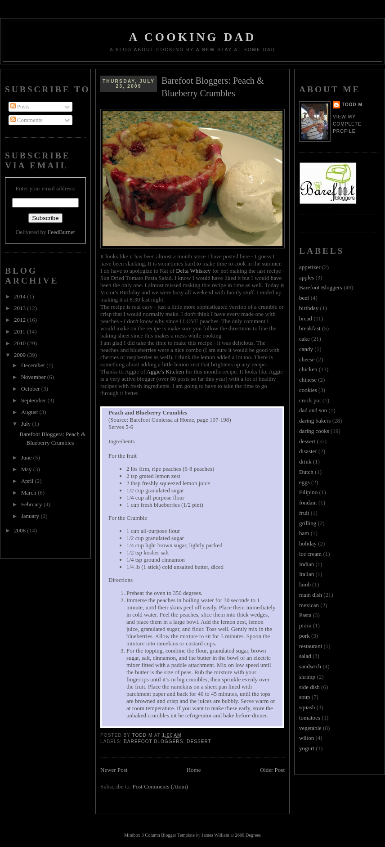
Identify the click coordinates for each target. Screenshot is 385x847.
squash (307, 707)
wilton (306, 737)
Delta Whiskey (193, 270)
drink (305, 461)
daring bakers (315, 420)
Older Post (272, 769)
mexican (309, 605)
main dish (310, 594)
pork (304, 635)
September (34, 400)
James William (215, 835)
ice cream (310, 553)
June (27, 457)
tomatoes (309, 717)
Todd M (352, 104)
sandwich (310, 666)
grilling (307, 523)
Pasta (305, 615)
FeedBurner (61, 232)
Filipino (308, 492)
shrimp (307, 676)
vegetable (310, 728)
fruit (304, 512)
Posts (20, 106)
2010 (20, 343)
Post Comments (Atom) (160, 786)
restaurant (310, 646)
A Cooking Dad (192, 37)
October (31, 388)
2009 (20, 354)
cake (304, 338)
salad (305, 656)
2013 (20, 308)
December (34, 365)
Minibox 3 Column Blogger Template (159, 835)
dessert (199, 741)
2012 (20, 319)
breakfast (310, 328)
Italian (306, 574)
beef (304, 297)
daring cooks (314, 431)
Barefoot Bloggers (153, 741)
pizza (305, 625)
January (31, 516)
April (28, 481)
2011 (20, 331)
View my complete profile (347, 124)
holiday (308, 543)
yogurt (306, 748)
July (26, 423)
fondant (308, 502)
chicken (308, 369)
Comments (26, 120)
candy (306, 349)
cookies (308, 390)
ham (304, 533)
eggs (304, 482)
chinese (308, 379)
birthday (308, 308)
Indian (306, 564)
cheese (307, 359)
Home (194, 769)
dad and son (313, 410)
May (27, 469)
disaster (308, 451)
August (30, 412)
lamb (305, 584)
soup (304, 697)
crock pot (310, 400)
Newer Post (113, 769)
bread (305, 318)
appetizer (310, 267)
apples (306, 277)
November (34, 377)
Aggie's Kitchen (165, 371)
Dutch (306, 472)
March (29, 492)
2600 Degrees (247, 835)
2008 (20, 530)
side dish (309, 687)
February (32, 504)
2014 (20, 296)
